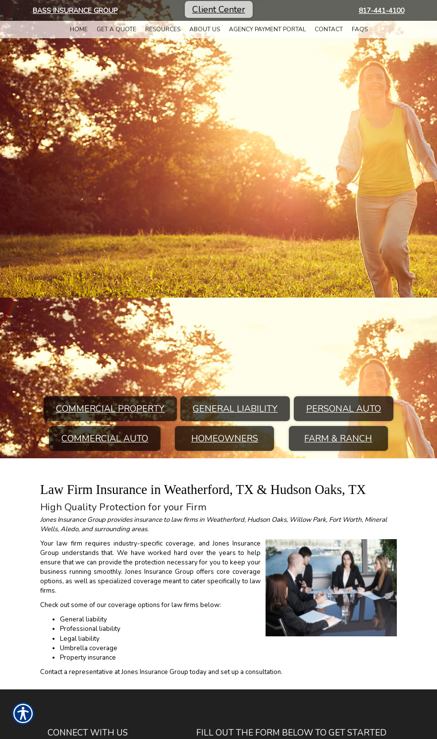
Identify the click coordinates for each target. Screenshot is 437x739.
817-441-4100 (381, 10)
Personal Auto (343, 409)
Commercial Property (110, 409)
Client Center (218, 9)
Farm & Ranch (338, 438)
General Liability (235, 409)
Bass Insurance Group (75, 10)
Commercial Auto (104, 438)
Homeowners (224, 438)
